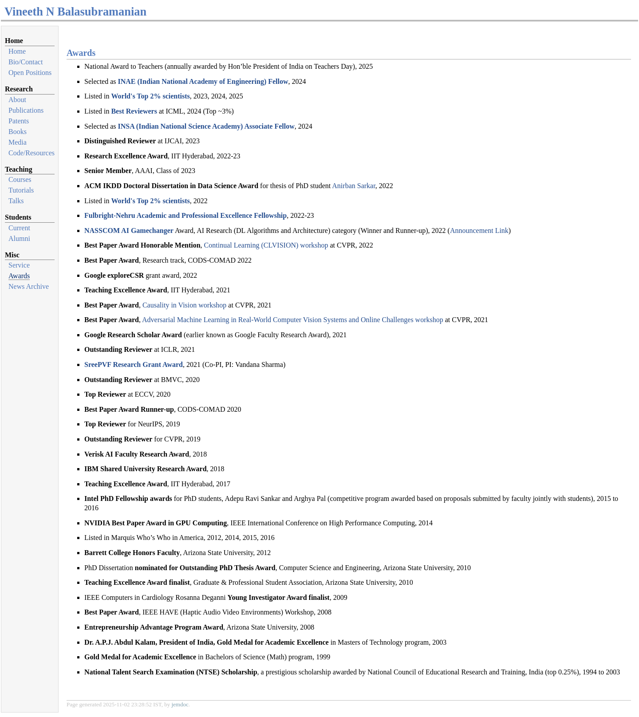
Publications (25, 110)
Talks (16, 201)
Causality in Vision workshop (184, 305)
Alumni (19, 238)
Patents (18, 121)
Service (19, 265)
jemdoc (179, 704)
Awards (19, 276)
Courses (20, 179)
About (17, 99)
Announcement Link (479, 230)
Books (17, 131)
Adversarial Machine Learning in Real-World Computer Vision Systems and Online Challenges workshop (292, 319)
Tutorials (21, 190)
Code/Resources (31, 153)
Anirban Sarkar (353, 185)
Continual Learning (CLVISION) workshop (266, 245)
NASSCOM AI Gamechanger (129, 230)
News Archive (28, 286)
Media (17, 142)
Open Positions (29, 72)
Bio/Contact (25, 62)
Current (19, 228)
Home (17, 51)
